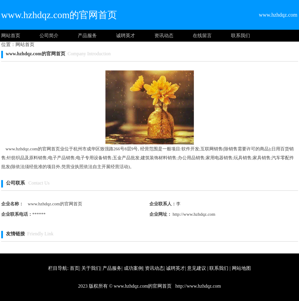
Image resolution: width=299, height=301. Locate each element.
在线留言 (202, 35)
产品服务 (87, 35)
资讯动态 (163, 35)
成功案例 (133, 268)
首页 (74, 268)
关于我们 (90, 268)
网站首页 (10, 35)
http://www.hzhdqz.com (194, 214)
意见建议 (196, 268)
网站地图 (241, 268)
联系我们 (240, 35)
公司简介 (48, 35)
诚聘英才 (125, 35)
